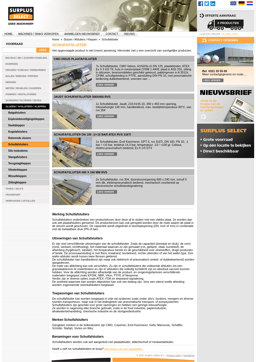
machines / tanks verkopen (38, 34)
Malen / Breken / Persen (22, 76)
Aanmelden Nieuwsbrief (82, 34)
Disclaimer (189, 355)
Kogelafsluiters (17, 131)
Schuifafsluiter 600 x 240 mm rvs (80, 172)
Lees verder (105, 84)
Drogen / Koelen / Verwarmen (26, 70)
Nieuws (129, 34)
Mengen (11, 82)
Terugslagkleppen (19, 163)
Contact (112, 34)
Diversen (12, 64)
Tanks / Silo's (14, 188)
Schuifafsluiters (18, 144)
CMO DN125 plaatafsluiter (75, 59)
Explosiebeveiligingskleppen (26, 119)
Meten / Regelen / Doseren (23, 88)
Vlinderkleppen (17, 169)
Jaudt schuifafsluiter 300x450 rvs (82, 96)
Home (8, 34)
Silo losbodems (18, 150)
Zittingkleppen (17, 182)
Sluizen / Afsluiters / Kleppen (26, 106)
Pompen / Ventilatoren (21, 94)
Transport (13, 194)
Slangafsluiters (17, 157)
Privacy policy (174, 355)
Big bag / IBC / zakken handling (26, 58)
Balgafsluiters (17, 112)
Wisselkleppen (17, 176)
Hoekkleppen (16, 125)
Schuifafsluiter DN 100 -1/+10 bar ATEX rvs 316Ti (92, 134)
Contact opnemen (223, 40)
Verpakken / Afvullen (20, 200)
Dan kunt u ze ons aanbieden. (123, 348)
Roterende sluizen (19, 138)
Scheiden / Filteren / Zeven (23, 100)
